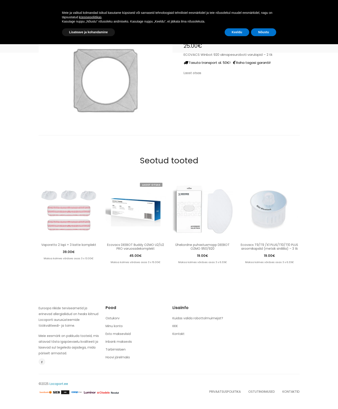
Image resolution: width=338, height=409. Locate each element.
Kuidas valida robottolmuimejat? (197, 318)
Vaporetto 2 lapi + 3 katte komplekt (68, 245)
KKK (175, 326)
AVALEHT (96, 9)
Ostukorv (113, 318)
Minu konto (114, 326)
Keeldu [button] (237, 397)
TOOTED (119, 9)
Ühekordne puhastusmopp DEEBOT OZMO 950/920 (202, 247)
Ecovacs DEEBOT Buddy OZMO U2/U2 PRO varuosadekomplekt (135, 247)
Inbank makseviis (119, 341)
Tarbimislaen (116, 349)
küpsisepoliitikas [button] (90, 382)
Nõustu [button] (263, 397)
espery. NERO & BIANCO (183, 9)
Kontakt (178, 334)
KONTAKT (219, 9)
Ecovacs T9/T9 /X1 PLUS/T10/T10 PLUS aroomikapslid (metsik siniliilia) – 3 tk (269, 247)
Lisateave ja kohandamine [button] (88, 397)
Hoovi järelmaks (118, 357)
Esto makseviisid (118, 334)
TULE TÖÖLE (145, 9)
